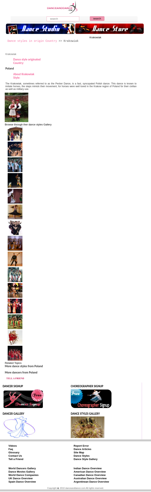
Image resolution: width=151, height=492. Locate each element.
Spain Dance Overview (22, 481)
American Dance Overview (90, 471)
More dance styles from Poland (24, 366)
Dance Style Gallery (86, 459)
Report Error (81, 445)
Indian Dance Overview (88, 468)
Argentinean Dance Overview (91, 481)
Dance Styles (82, 455)
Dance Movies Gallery (21, 471)
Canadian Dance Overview (90, 475)
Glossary (13, 452)
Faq (10, 449)
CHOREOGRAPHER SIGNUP (87, 386)
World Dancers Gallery (22, 468)
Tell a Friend (15, 459)
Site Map (79, 452)
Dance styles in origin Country (32, 41)
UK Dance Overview (20, 478)
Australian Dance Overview (90, 478)
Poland (9, 68)
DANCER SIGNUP (13, 386)
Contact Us (15, 455)
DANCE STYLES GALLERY (85, 413)
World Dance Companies (23, 475)
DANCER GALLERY (13, 413)
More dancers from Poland (21, 372)
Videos (12, 445)
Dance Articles (82, 449)
